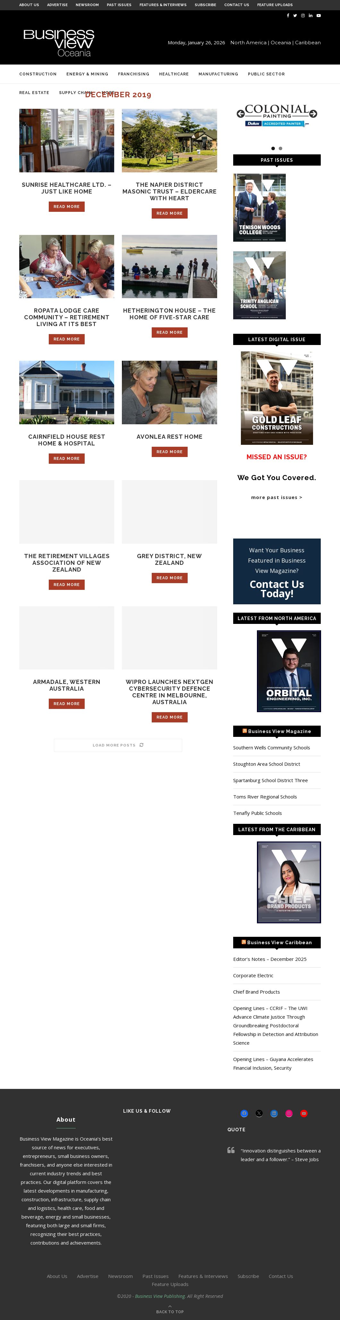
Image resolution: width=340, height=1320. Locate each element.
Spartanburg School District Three (270, 780)
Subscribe (205, 5)
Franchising (133, 74)
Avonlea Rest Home (170, 436)
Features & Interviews (163, 5)
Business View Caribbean (279, 942)
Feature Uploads (275, 5)
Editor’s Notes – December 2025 (270, 959)
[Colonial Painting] (277, 116)
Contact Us (236, 5)
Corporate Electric (253, 975)
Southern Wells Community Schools (271, 747)
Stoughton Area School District (266, 764)
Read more (67, 206)
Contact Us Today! (277, 588)
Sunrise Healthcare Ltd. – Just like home (67, 188)
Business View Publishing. (161, 1296)
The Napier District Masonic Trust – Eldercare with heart (170, 191)
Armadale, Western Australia (67, 685)
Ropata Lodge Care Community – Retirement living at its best (67, 317)
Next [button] (313, 114)
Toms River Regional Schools (265, 796)
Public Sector (266, 74)
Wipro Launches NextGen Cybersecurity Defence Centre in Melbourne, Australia (169, 691)
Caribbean (308, 42)
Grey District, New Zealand (169, 559)
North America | (249, 42)
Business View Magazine (279, 731)
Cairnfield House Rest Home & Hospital (67, 440)
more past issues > (276, 497)
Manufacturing (218, 74)
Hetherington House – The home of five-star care (169, 314)
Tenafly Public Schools (257, 813)
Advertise (57, 5)
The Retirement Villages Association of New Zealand (67, 563)
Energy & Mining (87, 74)
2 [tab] (280, 148)
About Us (29, 5)
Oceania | (282, 42)
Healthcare (174, 74)
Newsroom (87, 5)
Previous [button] (241, 114)
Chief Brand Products (256, 991)
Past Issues (119, 5)
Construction (38, 74)
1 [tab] (273, 148)
